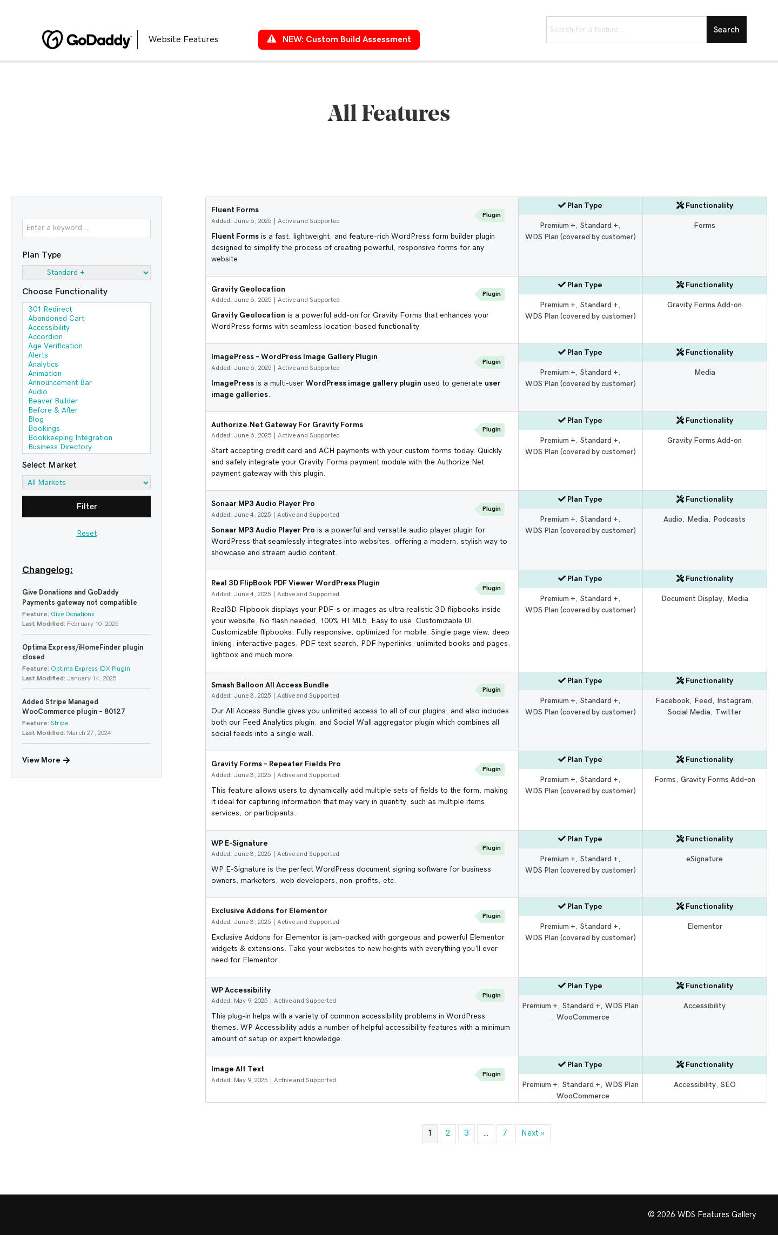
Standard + (599, 226)
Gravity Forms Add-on (704, 305)
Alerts (86, 356)
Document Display (691, 599)
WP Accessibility (241, 990)
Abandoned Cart (86, 319)
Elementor (704, 926)
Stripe (59, 723)
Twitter (728, 712)
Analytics (86, 365)
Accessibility (86, 328)
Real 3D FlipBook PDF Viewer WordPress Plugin (295, 583)
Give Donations (73, 614)
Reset (87, 533)
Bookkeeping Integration (86, 438)
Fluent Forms (235, 210)
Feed (703, 701)
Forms (704, 226)
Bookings (86, 429)
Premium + (557, 226)
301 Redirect (86, 310)
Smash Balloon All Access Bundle (270, 685)
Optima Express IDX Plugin (90, 668)
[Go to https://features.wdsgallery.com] (139, 39)
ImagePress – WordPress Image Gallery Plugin (294, 357)
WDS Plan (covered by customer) (580, 237)
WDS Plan (622, 1006)
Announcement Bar (86, 383)
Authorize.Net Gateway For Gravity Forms (287, 425)
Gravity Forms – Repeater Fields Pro (276, 764)
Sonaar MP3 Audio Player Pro (263, 504)
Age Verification (86, 347)
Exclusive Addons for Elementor (269, 911)
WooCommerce (582, 1017)
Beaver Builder (86, 402)
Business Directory (86, 448)
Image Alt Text (237, 1069)
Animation (86, 374)
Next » (533, 1133)
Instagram (734, 701)
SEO (728, 1085)
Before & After (86, 411)
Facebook (672, 701)
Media (704, 372)
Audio (86, 392)
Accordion (86, 337)
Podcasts (729, 519)
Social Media (689, 712)
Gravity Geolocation (248, 289)
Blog (86, 420)
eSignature (704, 859)
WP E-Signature (239, 843)
